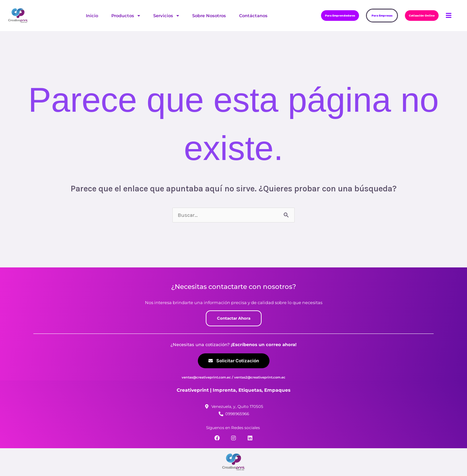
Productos (125, 15)
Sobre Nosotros (209, 15)
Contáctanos (253, 15)
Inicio (92, 15)
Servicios (166, 15)
